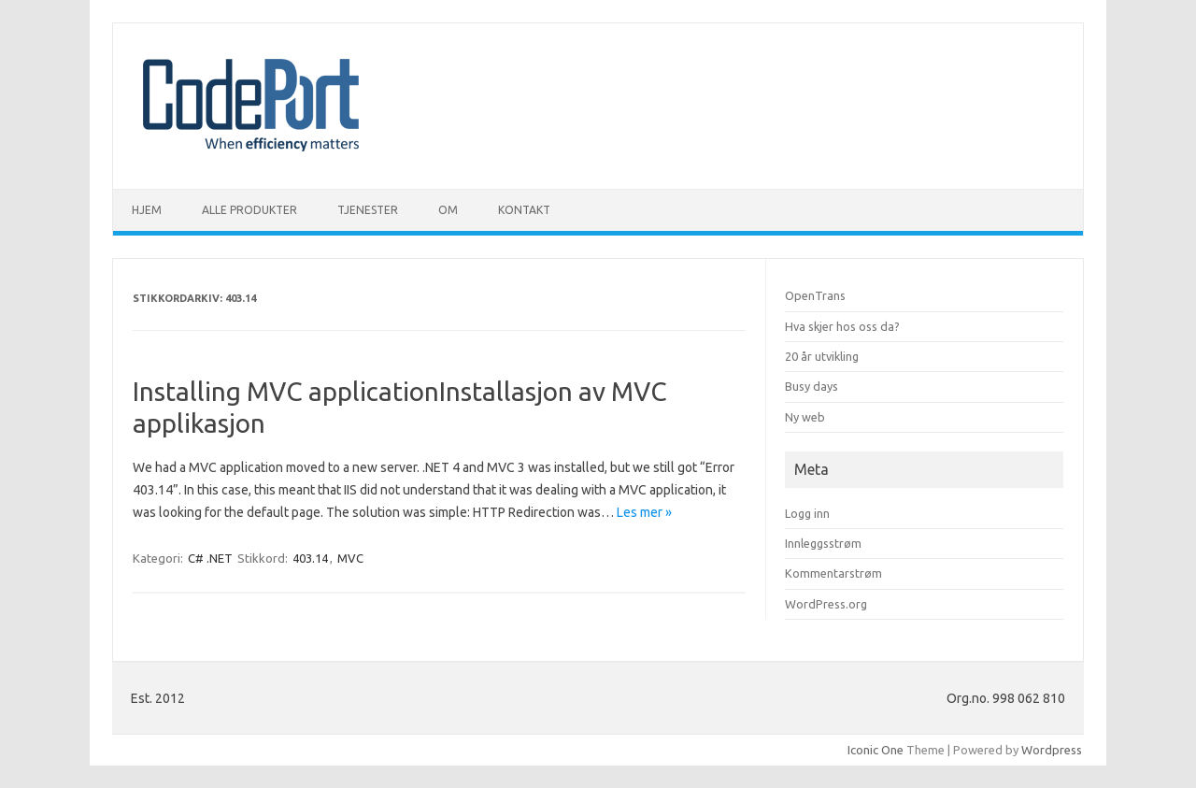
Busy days (811, 386)
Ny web (805, 416)
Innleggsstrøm (823, 543)
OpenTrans (815, 295)
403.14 (310, 558)
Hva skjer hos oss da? (842, 326)
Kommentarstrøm (833, 573)
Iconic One (875, 749)
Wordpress (1051, 749)
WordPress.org (826, 603)
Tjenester (367, 210)
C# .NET (210, 558)
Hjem (147, 210)
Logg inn (807, 513)
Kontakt (524, 210)
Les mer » (644, 512)
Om (448, 210)
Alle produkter (249, 210)
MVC (350, 558)
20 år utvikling (822, 356)
